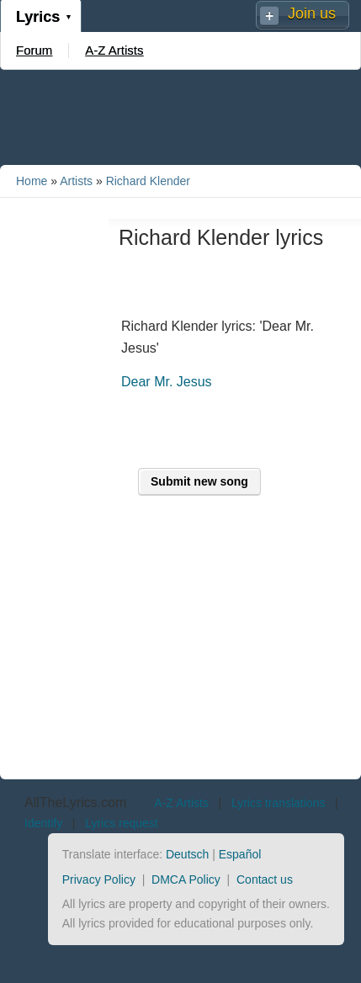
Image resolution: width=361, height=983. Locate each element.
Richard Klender (148, 181)
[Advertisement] (181, 116)
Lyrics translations (278, 803)
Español (240, 854)
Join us (312, 13)
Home (31, 181)
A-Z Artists (114, 50)
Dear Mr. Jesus (166, 382)
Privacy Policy (98, 879)
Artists (76, 181)
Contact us (264, 879)
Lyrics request (121, 823)
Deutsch (187, 854)
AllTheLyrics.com (75, 802)
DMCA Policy (185, 879)
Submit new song (199, 481)
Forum (34, 50)
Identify (43, 823)
